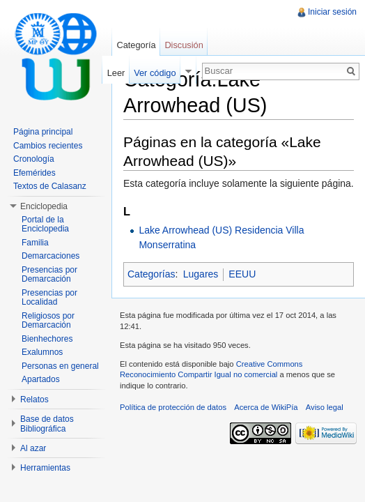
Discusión (183, 45)
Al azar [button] (33, 448)
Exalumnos (42, 352)
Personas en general (60, 366)
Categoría (135, 45)
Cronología (33, 159)
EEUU (242, 274)
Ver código (155, 73)
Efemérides (34, 173)
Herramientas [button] (45, 468)
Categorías (151, 274)
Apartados (41, 379)
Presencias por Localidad (49, 297)
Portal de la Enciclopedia (45, 224)
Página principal (42, 132)
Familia (35, 243)
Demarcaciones (50, 256)
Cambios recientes (47, 146)
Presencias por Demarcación (49, 274)
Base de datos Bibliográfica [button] (47, 424)
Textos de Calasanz (49, 186)
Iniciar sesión (332, 12)
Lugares (201, 274)
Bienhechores (47, 339)
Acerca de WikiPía (265, 407)
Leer (116, 73)
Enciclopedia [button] (44, 206)
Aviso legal (324, 407)
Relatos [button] (34, 399)
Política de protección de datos (173, 407)
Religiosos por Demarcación (48, 320)
